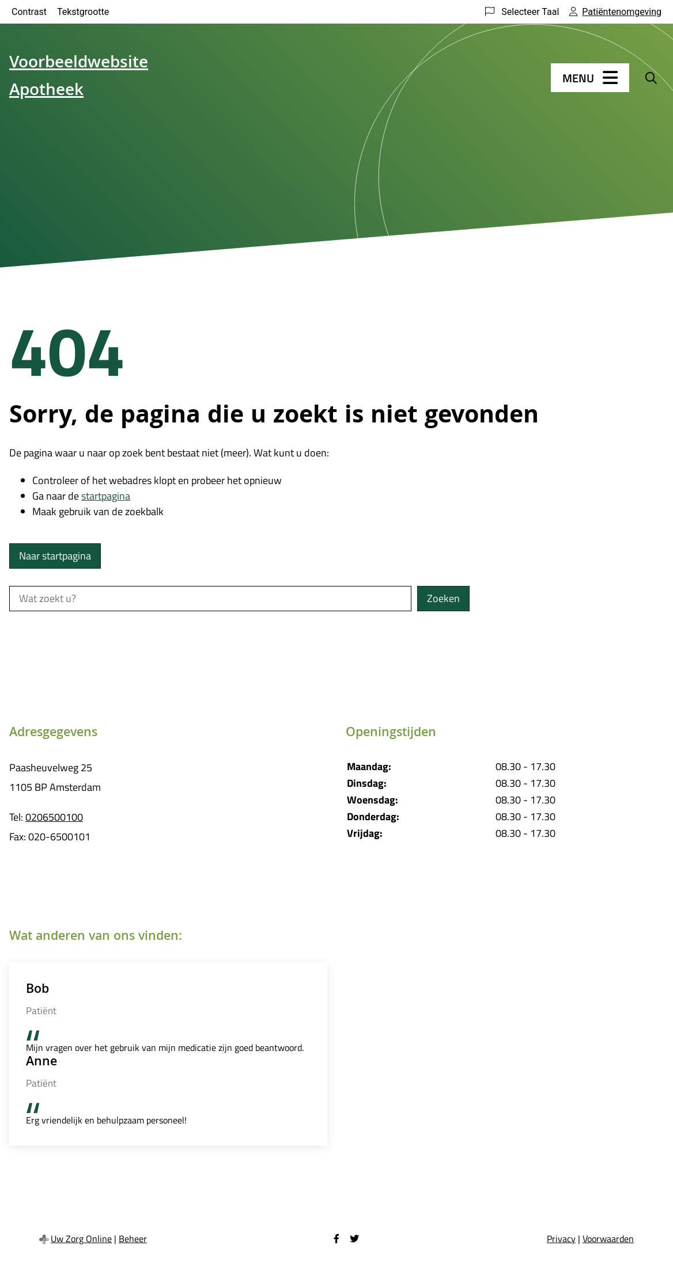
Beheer (133, 1238)
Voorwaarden (608, 1238)
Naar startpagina (55, 555)
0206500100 (54, 817)
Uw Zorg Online (81, 1238)
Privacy (561, 1238)
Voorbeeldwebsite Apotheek (78, 77)
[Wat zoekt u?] (210, 598)
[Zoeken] (651, 77)
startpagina (105, 496)
